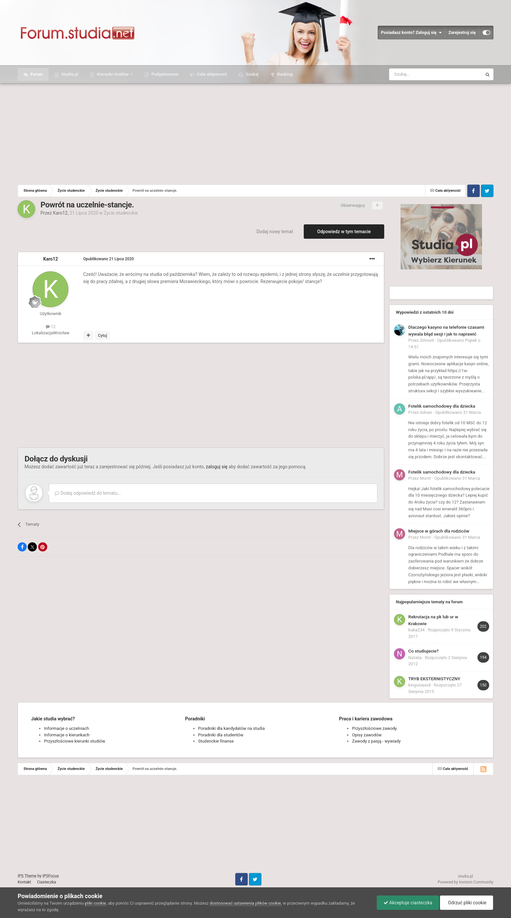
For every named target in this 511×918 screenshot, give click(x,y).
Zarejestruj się (462, 32)
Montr (425, 478)
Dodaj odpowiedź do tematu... (88, 493)
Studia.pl (69, 74)
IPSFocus (50, 876)
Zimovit (427, 340)
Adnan (426, 412)
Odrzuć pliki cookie (466, 902)
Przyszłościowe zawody (374, 728)
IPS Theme (27, 876)
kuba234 (416, 629)
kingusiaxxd (419, 685)
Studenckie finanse (216, 741)
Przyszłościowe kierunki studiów (74, 741)
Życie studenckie (121, 213)
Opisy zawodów (367, 734)
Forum (36, 74)
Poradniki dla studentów (220, 734)
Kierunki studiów (113, 74)
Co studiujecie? (423, 651)
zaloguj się (216, 466)
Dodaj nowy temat (274, 231)
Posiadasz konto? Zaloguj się (411, 32)
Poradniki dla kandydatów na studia (231, 728)
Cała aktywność (211, 74)
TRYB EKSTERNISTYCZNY (434, 678)
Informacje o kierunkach (66, 734)
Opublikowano (108, 259)
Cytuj (102, 335)
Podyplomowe (164, 74)
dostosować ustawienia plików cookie (245, 903)
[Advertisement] (255, 132)
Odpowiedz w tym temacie (344, 231)
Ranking (284, 74)
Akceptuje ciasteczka (408, 902)
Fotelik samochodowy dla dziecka (441, 406)
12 (51, 326)
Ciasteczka (46, 882)
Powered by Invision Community (465, 882)
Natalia (415, 657)
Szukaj (251, 74)
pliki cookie (95, 903)
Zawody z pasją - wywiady (376, 741)
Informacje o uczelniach (66, 728)
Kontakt (24, 882)
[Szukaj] (420, 74)
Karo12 (60, 213)
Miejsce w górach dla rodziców (438, 531)
